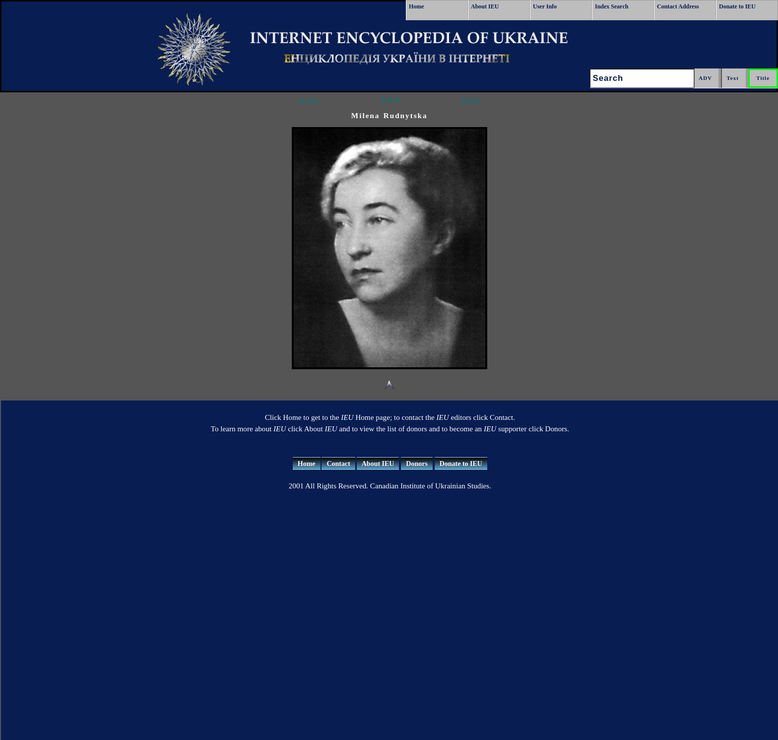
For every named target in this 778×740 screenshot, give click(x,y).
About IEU (485, 6)
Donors (417, 464)
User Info (545, 6)
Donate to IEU (737, 6)
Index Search (611, 6)
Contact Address (678, 6)
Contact (338, 464)
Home (416, 6)
